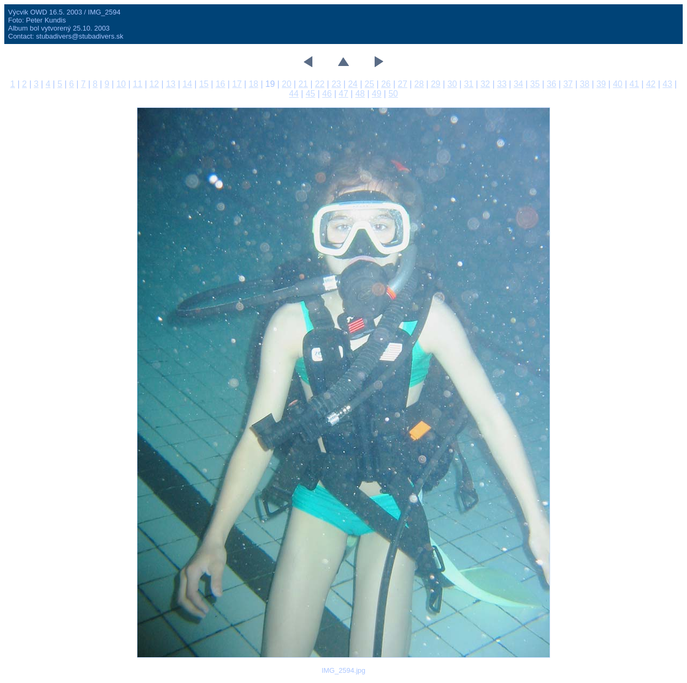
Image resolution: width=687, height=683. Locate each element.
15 (204, 84)
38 (584, 84)
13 (171, 84)
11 (138, 84)
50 (393, 93)
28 (419, 84)
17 (237, 84)
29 (436, 84)
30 (452, 84)
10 (121, 84)
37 (568, 84)
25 (369, 84)
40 (618, 84)
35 (535, 84)
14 (187, 84)
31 (468, 84)
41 (634, 84)
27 (402, 84)
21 (303, 84)
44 (294, 93)
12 (154, 84)
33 (502, 84)
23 (336, 84)
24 (352, 84)
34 (518, 84)
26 (386, 84)
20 (286, 84)
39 (601, 84)
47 (343, 93)
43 (668, 84)
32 (485, 84)
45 (310, 93)
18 (253, 84)
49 (377, 93)
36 (552, 84)
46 (327, 93)
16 (220, 84)
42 (651, 84)
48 (360, 93)
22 (320, 84)
